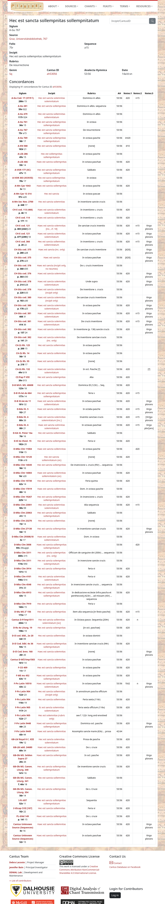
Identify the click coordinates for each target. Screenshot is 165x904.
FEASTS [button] (107, 6)
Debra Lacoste (17, 862)
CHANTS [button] (90, 6)
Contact (115, 863)
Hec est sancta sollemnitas (51, 345)
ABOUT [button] (52, 6)
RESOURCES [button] (143, 6)
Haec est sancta (52, 257)
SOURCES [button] (70, 6)
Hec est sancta (51, 193)
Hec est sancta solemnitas (51, 201)
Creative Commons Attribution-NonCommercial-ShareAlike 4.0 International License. (79, 869)
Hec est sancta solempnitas (52, 377)
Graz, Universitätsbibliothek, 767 (28, 39)
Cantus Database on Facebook (125, 867)
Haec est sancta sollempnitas (51, 161)
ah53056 (52, 74)
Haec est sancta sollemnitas (51, 353)
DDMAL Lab (15, 872)
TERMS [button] (124, 6)
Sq (10, 74)
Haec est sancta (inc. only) (51, 249)
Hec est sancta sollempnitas (51, 105)
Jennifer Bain (16, 867)
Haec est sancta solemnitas (52, 217)
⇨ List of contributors (20, 880)
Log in (115, 895)
